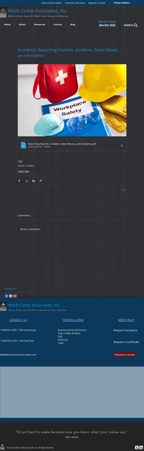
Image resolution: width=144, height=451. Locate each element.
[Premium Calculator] (74, 2)
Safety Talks (23, 171)
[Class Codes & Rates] (50, 2)
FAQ (60, 336)
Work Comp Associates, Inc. (38, 10)
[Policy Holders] (121, 2)
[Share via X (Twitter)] (26, 180)
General (21, 166)
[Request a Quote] (96, 2)
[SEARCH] (130, 25)
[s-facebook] (137, 448)
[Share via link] (40, 180)
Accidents (30, 166)
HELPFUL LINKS (73, 320)
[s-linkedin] (141, 448)
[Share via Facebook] (19, 180)
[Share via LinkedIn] (33, 180)
